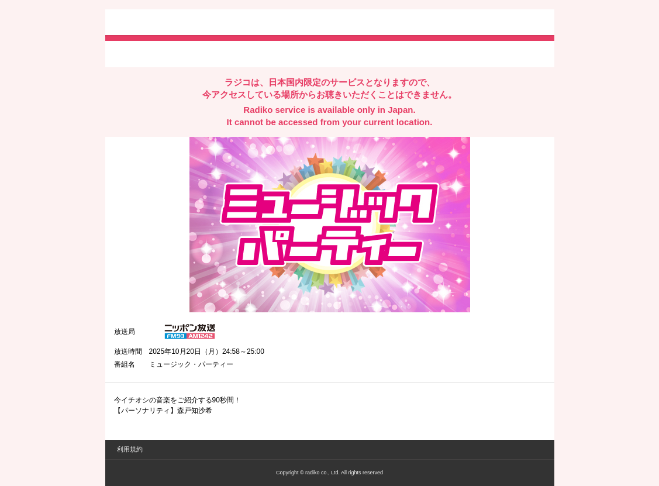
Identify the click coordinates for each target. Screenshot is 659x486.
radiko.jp (149, 23)
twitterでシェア (132, 53)
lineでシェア (233, 53)
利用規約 (130, 449)
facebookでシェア (179, 53)
